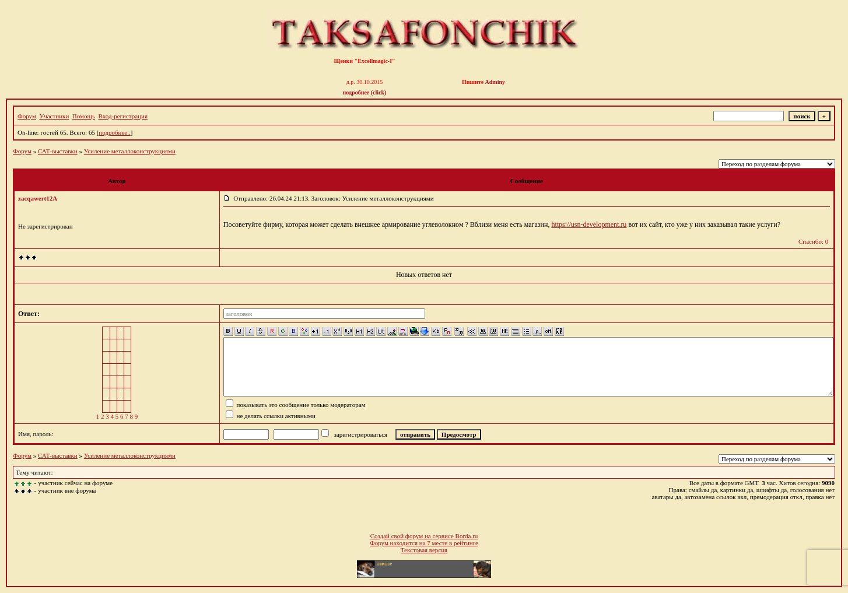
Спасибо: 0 (813, 241)
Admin (493, 82)
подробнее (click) (365, 92)
